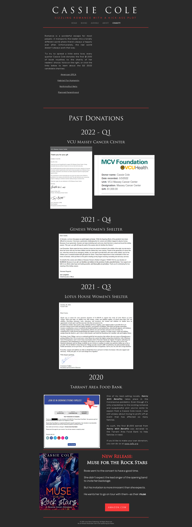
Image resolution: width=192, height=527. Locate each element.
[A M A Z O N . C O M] (117, 507)
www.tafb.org (131, 444)
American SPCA (68, 75)
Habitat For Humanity (68, 80)
